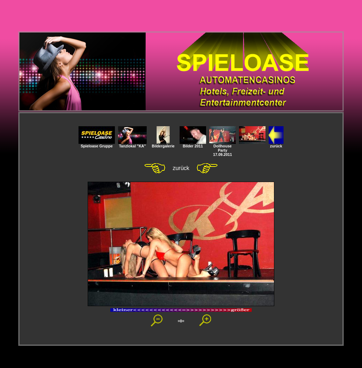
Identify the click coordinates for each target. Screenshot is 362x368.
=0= (181, 321)
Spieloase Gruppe (96, 144)
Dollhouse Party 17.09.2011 (222, 148)
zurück (276, 144)
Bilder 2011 (193, 144)
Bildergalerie (163, 144)
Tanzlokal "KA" (132, 144)
